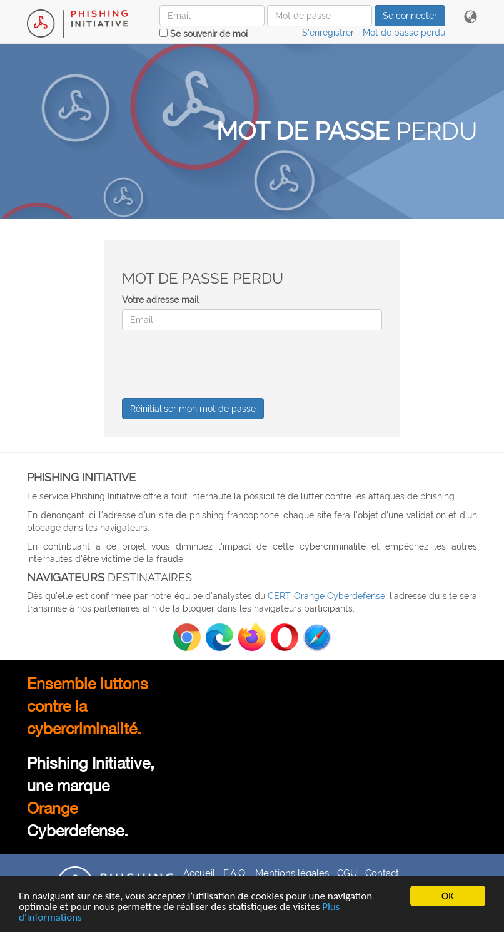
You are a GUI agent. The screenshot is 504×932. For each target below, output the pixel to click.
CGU (347, 873)
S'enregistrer (328, 33)
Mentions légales (292, 873)
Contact (382, 873)
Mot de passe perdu (404, 33)
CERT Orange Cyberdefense (326, 596)
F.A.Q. (235, 873)
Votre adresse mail (160, 300)
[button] (470, 17)
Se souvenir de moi (203, 34)
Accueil (199, 873)
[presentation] (217, 364)
